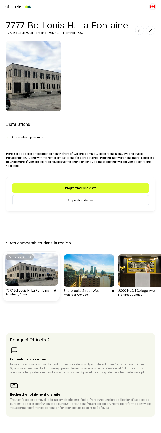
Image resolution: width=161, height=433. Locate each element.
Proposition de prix (81, 200)
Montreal (69, 33)
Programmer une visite (80, 188)
